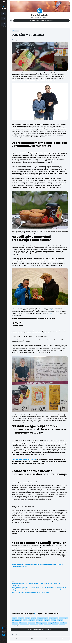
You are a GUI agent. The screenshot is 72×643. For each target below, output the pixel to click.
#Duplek (60, 620)
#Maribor (21, 618)
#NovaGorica (53, 618)
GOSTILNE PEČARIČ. (53, 313)
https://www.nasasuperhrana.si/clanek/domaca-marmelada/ (30, 592)
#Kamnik (47, 620)
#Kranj (27, 618)
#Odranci (31, 623)
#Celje (14, 618)
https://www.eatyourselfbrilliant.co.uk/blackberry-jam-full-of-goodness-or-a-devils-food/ (39, 587)
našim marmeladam (55, 310)
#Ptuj (25, 620)
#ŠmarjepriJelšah (41, 623)
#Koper (33, 618)
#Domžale (39, 620)
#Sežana (63, 623)
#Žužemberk (23, 623)
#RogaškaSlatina (54, 623)
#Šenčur (14, 623)
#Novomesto (63, 618)
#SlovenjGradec (17, 620)
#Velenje (31, 620)
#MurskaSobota (42, 618)
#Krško (53, 620)
